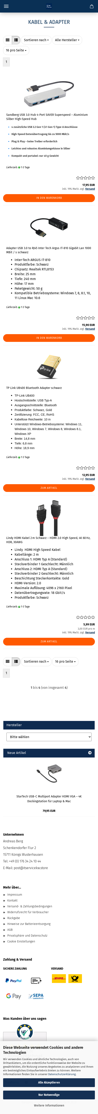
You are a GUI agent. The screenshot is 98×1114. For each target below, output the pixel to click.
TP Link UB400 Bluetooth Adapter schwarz (34, 388)
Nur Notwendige (49, 1095)
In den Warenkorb (49, 197)
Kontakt (12, 900)
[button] (7, 40)
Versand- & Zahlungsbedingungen (29, 906)
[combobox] (36, 40)
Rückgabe (13, 918)
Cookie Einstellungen (21, 941)
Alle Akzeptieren (49, 1082)
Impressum (14, 894)
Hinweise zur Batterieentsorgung (28, 924)
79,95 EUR (49, 811)
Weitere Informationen (49, 1105)
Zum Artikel (49, 487)
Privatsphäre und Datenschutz (27, 935)
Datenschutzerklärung (62, 1074)
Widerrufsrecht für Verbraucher (28, 912)
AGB (10, 930)
